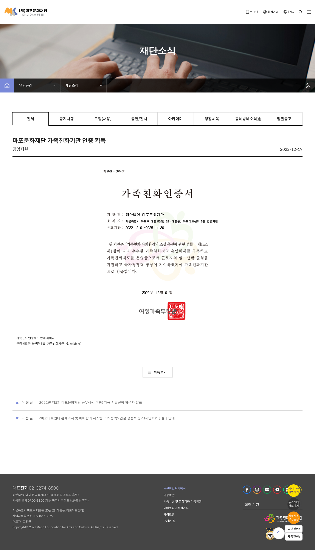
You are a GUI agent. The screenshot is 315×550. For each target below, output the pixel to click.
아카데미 (175, 119)
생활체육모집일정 (294, 517)
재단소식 (71, 85)
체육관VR (294, 537)
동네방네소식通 (248, 119)
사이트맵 (169, 514)
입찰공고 (284, 119)
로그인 (252, 12)
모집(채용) (103, 119)
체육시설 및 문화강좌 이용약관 (182, 502)
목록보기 (157, 372)
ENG (289, 12)
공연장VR (294, 529)
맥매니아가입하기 (294, 490)
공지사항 (66, 119)
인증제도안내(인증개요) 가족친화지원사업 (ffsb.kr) (48, 344)
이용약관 (169, 495)
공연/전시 (139, 119)
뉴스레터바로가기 (294, 504)
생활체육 (212, 119)
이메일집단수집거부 (176, 508)
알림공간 (25, 85)
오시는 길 (169, 521)
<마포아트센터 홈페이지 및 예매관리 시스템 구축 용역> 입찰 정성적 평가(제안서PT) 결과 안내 (107, 418)
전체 (30, 119)
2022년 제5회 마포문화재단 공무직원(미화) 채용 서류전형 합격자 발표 (90, 402)
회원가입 (271, 12)
